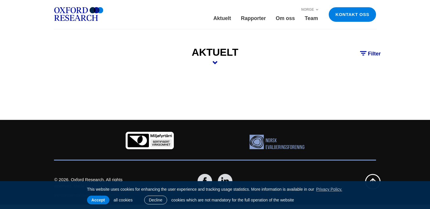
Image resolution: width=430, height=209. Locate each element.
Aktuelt (222, 18)
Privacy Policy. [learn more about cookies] (329, 189)
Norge (310, 10)
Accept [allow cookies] (98, 200)
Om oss (285, 18)
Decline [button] (155, 200)
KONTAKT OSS (352, 14)
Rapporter (253, 18)
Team (311, 18)
